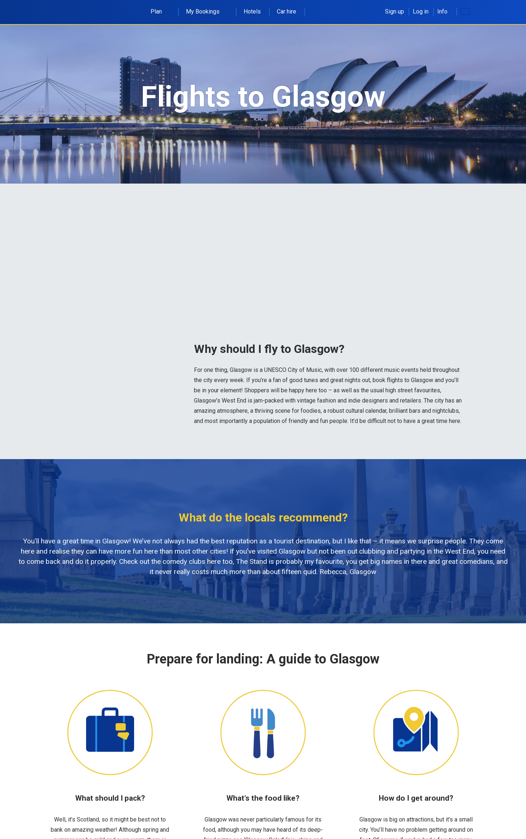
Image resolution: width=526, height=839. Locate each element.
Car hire (286, 11)
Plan (160, 11)
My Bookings (207, 11)
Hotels (252, 11)
